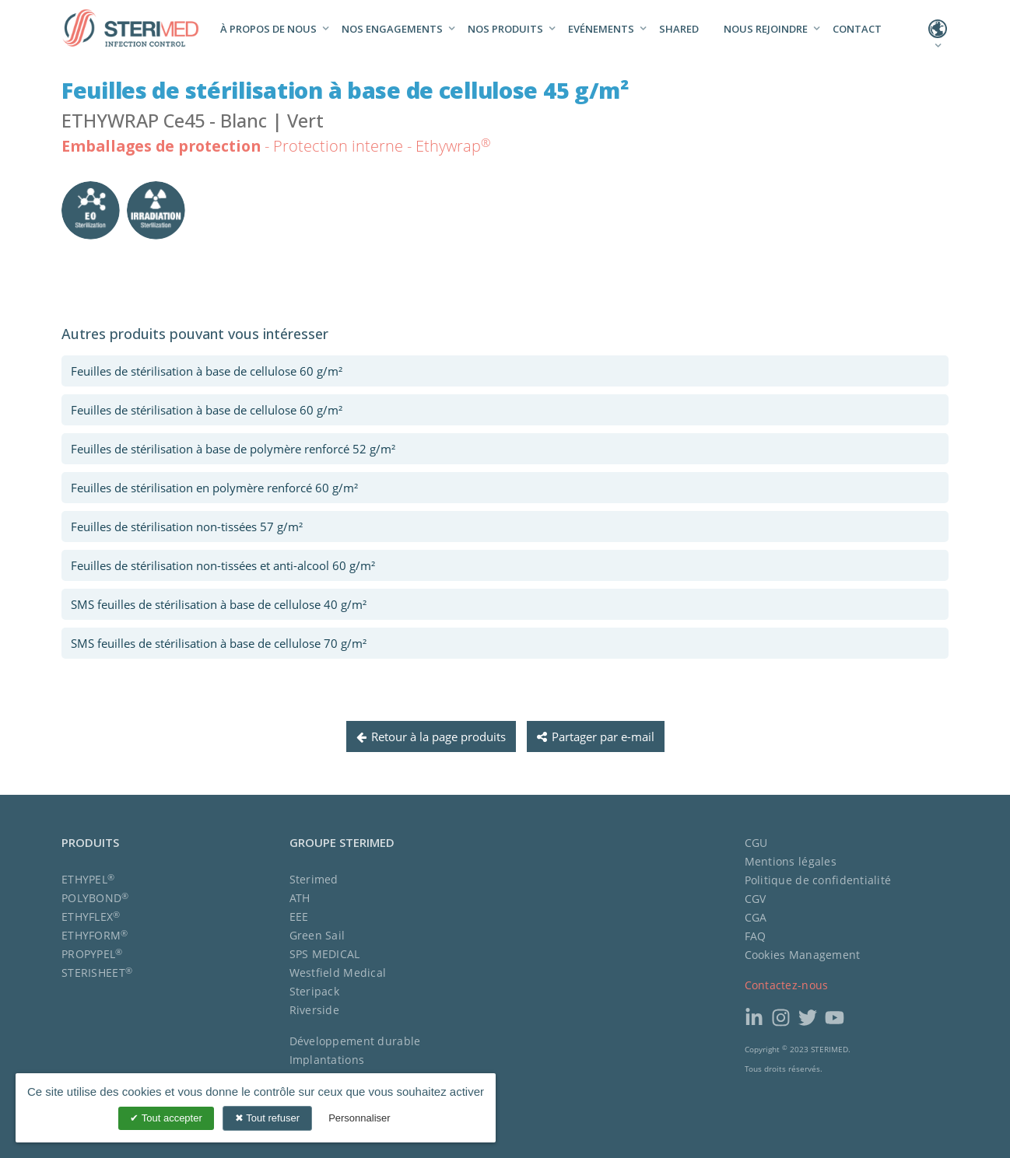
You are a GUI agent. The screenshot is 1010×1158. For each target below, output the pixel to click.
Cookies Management (803, 954)
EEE (299, 916)
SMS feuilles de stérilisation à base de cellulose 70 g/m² (218, 643)
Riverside (314, 1009)
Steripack (314, 991)
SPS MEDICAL (324, 953)
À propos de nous (268, 29)
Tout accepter (166, 1118)
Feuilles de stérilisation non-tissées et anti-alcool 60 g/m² (223, 565)
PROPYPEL (92, 953)
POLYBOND (95, 897)
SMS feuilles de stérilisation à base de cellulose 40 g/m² (218, 604)
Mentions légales (790, 861)
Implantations (327, 1059)
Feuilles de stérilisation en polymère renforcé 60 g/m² (214, 487)
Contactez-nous (787, 985)
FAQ (755, 936)
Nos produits (505, 29)
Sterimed (313, 879)
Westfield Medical (338, 972)
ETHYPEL (87, 879)
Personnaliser (359, 1118)
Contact (857, 29)
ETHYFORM (94, 935)
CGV (755, 898)
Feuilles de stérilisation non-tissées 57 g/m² (187, 526)
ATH (299, 897)
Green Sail (317, 935)
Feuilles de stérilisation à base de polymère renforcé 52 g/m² (233, 449)
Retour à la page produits (431, 736)
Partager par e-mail (595, 736)
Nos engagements (392, 29)
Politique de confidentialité (818, 880)
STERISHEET (96, 972)
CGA (756, 917)
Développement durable (355, 1041)
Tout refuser (267, 1118)
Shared (679, 29)
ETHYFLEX (91, 916)
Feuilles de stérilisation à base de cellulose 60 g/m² (206, 371)
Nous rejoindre (766, 29)
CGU (756, 842)
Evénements (601, 29)
